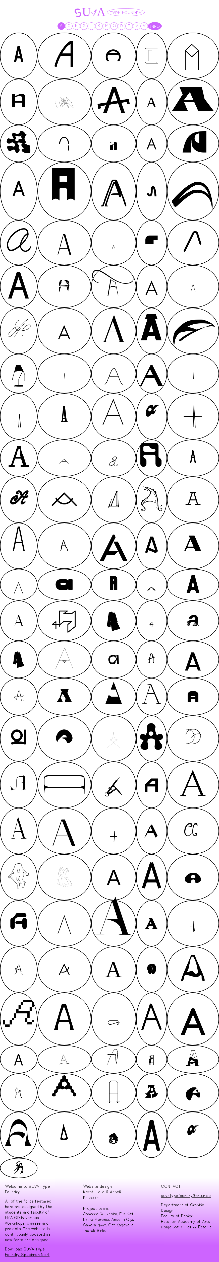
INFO (154, 26)
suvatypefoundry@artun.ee (186, 1195)
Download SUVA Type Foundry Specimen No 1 (27, 1251)
